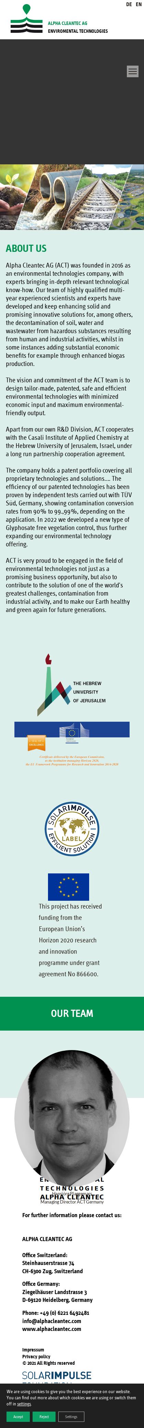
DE (129, 4)
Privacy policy (36, 1357)
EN (139, 4)
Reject (44, 1416)
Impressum (33, 1350)
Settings (71, 1416)
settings (24, 1404)
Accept (18, 1416)
